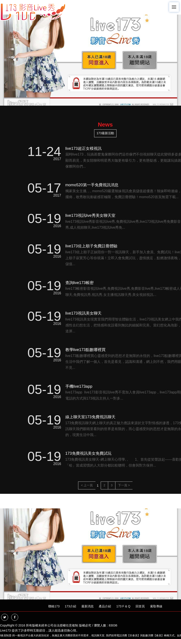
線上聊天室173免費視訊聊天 (90, 417)
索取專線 (156, 606)
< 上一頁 (87, 485)
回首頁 (140, 606)
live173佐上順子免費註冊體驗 (91, 246)
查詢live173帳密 (79, 283)
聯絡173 (53, 606)
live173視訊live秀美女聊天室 (90, 215)
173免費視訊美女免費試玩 (88, 453)
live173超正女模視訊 (83, 148)
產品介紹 (105, 606)
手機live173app (78, 386)
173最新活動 (105, 133)
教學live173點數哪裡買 (85, 350)
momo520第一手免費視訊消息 (91, 185)
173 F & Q (123, 606)
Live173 (5, 630)
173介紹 (70, 606)
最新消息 (87, 606)
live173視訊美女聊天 (83, 313)
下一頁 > (124, 485)
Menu (175, 5)
